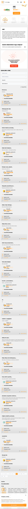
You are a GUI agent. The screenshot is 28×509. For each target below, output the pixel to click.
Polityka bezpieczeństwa (7, 507)
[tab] (14, 481)
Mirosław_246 (9, 303)
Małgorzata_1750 (9, 93)
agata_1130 (8, 246)
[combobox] (14, 73)
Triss (7, 362)
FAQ (7, 506)
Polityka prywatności (20, 507)
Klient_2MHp (8, 228)
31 (4, 476)
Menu (8, 2)
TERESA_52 (8, 322)
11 (23, 473)
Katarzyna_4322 (9, 171)
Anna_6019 (8, 440)
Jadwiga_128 (8, 343)
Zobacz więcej (14, 65)
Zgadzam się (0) (6, 101)
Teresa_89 (8, 209)
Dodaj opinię (16, 13)
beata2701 (8, 265)
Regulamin (21, 506)
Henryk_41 (8, 112)
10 (21, 473)
